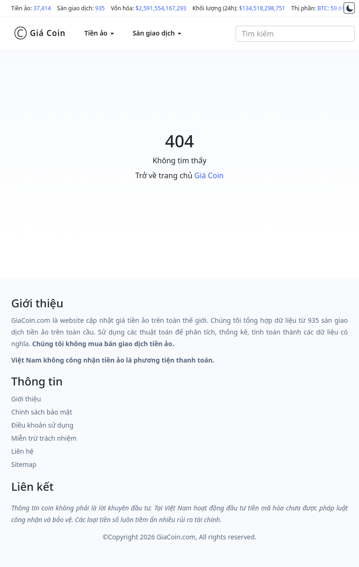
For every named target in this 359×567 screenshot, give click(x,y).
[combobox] (295, 34)
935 (100, 8)
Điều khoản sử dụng (42, 425)
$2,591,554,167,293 (161, 8)
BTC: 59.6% (331, 8)
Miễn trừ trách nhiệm (44, 438)
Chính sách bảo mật (41, 411)
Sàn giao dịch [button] (157, 33)
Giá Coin (39, 33)
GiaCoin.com (176, 536)
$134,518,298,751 (262, 8)
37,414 (42, 8)
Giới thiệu (26, 398)
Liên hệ (22, 451)
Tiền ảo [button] (99, 33)
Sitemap (23, 464)
